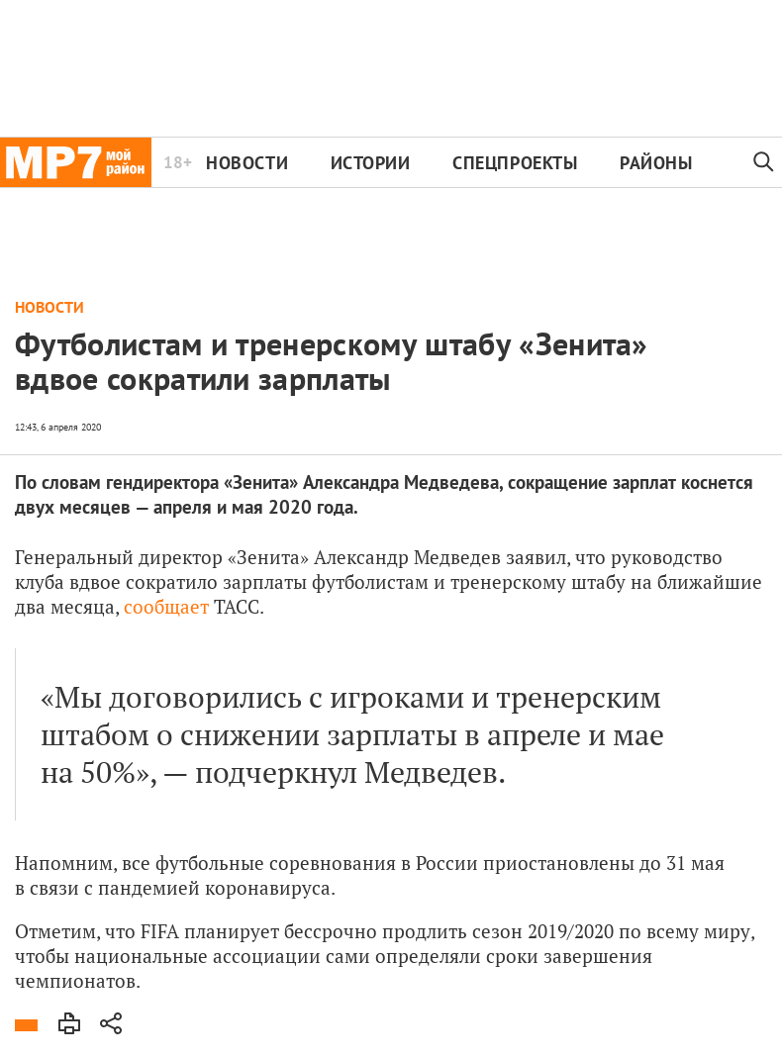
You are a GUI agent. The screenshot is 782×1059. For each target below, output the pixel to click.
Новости (247, 162)
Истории (371, 162)
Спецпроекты (514, 162)
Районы (656, 162)
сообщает (166, 606)
